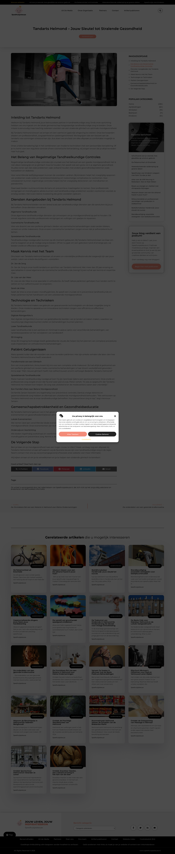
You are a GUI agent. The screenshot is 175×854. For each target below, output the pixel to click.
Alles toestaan (73, 434)
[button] (115, 416)
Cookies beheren (102, 434)
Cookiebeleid (86, 439)
